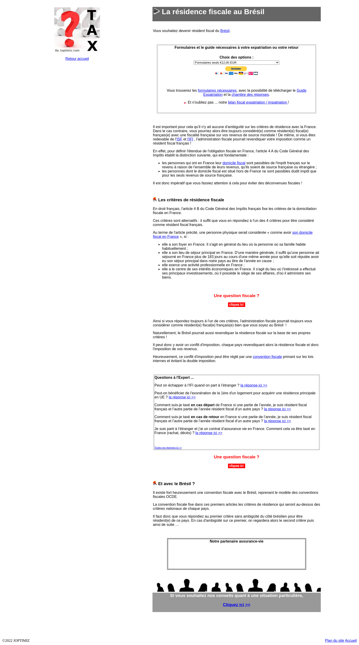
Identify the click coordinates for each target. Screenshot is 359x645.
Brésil (224, 31)
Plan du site (334, 640)
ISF (179, 139)
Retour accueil (77, 59)
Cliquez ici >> (236, 604)
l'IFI (190, 139)
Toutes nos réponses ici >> (168, 447)
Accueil (351, 640)
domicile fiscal (234, 163)
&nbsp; (77, 133)
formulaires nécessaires (217, 90)
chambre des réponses (250, 95)
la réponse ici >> (253, 385)
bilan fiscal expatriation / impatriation (258, 102)
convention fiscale (267, 357)
